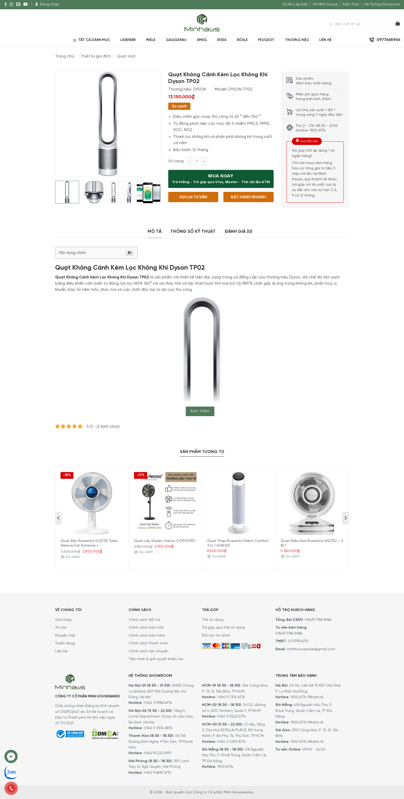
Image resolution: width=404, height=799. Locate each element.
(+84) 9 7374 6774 (230, 697)
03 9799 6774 (298, 641)
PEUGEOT (266, 40)
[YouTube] (25, 4)
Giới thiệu (63, 620)
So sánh (179, 106)
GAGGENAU (176, 40)
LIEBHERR (128, 40)
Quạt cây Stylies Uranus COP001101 (164, 541)
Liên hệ (61, 651)
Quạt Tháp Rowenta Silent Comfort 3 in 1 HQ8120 (238, 543)
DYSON (199, 89)
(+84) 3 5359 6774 (231, 742)
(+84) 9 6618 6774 (157, 773)
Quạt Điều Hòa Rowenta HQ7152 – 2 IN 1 (312, 543)
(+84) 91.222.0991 (157, 753)
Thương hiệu (297, 40)
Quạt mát (126, 56)
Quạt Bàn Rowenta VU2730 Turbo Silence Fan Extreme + (89, 543)
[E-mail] (18, 4)
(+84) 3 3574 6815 (158, 728)
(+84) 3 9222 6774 (231, 717)
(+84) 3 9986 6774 (158, 703)
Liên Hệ (325, 40)
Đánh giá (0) (238, 231)
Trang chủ (64, 56)
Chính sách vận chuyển (148, 651)
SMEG (202, 40)
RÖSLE (242, 40)
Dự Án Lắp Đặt (295, 4)
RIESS (221, 40)
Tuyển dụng (65, 643)
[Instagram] (11, 4)
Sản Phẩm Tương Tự (202, 452)
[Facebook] (5, 4)
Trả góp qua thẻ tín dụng (223, 628)
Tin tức (60, 628)
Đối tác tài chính (216, 636)
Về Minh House (325, 4)
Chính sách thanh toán (148, 643)
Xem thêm (200, 411)
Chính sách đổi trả (144, 620)
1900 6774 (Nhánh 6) (306, 697)
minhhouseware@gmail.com (311, 649)
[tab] (155, 232)
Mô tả (155, 231)
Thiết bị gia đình (95, 56)
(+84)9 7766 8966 (318, 620)
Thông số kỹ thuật (193, 231)
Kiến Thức (351, 4)
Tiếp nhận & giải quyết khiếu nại (156, 659)
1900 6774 (225, 767)
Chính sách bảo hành (147, 636)
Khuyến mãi (65, 636)
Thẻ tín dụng (212, 620)
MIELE (151, 40)
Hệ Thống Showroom (382, 4)
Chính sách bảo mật (146, 628)
